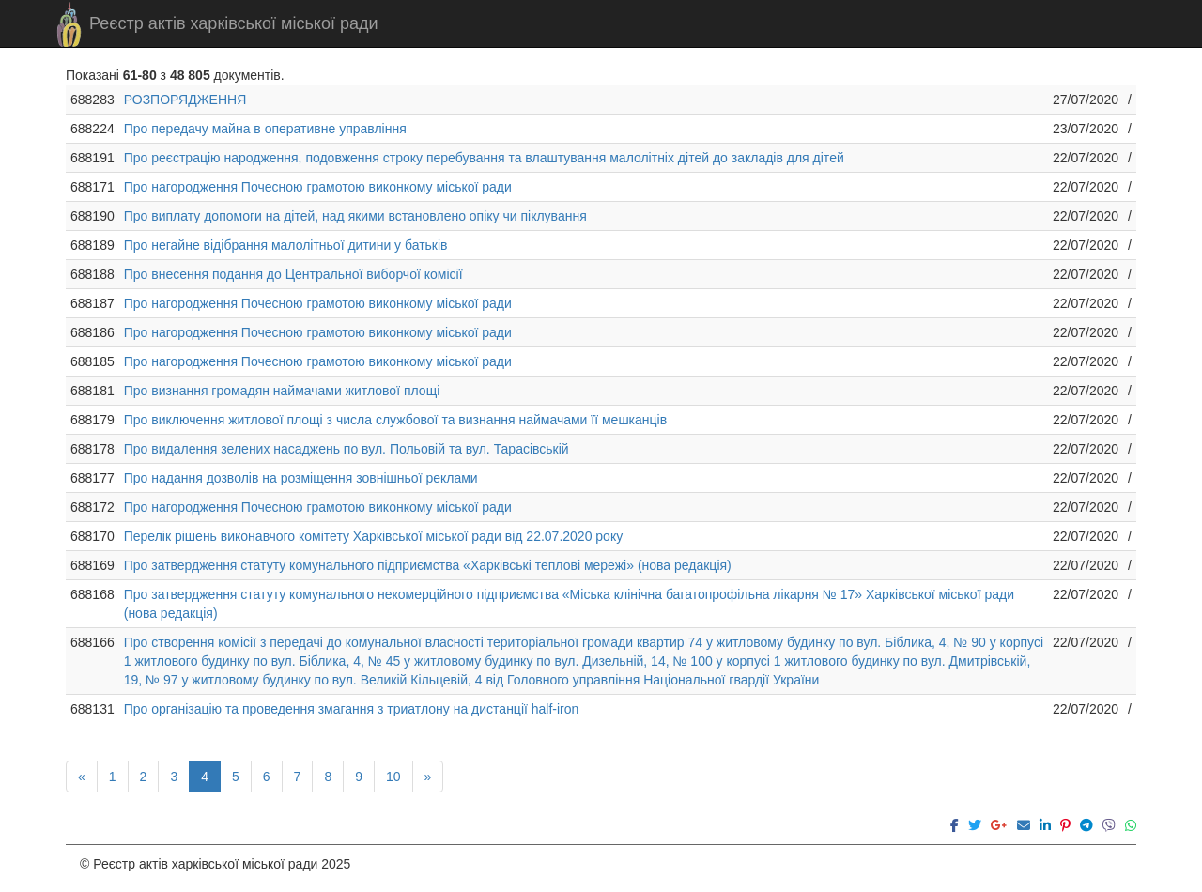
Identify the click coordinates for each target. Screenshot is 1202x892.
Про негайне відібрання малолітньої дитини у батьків (286, 245)
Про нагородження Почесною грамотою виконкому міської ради (318, 186)
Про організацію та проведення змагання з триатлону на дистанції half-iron (351, 708)
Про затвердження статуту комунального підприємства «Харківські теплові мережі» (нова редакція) (428, 565)
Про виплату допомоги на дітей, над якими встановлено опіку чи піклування (355, 215)
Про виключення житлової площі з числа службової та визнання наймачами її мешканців (395, 419)
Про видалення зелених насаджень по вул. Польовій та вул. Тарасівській (346, 448)
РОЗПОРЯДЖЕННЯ (185, 99)
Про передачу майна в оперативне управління (265, 128)
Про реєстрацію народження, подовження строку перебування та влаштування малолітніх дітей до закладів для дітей (484, 157)
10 (393, 776)
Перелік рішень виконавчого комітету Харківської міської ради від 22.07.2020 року (373, 536)
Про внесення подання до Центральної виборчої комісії (293, 274)
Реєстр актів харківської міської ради (233, 23)
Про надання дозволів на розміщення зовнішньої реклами (301, 477)
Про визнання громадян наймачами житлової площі (282, 390)
